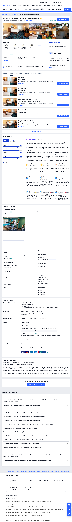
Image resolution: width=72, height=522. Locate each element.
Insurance (60, 5)
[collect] (69, 505)
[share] (69, 509)
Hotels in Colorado (32, 471)
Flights (14, 5)
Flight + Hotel (46, 5)
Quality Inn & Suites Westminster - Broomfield (16, 506)
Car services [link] (26, 5)
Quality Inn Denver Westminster (34, 506)
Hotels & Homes (6, 5)
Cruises (53, 5)
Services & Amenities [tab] (30, 73)
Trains (19, 5)
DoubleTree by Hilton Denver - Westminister (16, 504)
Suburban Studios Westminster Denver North (36, 504)
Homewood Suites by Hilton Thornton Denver (21, 501)
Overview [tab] (5, 73)
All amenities (5, 60)
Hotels (13, 471)
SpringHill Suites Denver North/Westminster (51, 506)
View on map (52, 67)
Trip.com (9, 471)
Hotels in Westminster (42, 471)
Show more (5, 67)
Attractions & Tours (36, 5)
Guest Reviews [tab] (19, 73)
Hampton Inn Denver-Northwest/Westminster (42, 501)
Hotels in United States (22, 471)
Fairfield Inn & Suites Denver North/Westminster (21, 18)
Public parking (7, 211)
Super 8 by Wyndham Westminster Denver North (39, 509)
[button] (50, 2)
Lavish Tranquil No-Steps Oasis (13, 515)
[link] (44, 2)
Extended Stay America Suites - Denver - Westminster (18, 512)
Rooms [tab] (11, 73)
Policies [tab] (40, 73)
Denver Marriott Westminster (57, 509)
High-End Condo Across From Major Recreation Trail (42, 512)
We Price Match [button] (52, 20)
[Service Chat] (69, 514)
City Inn (8, 501)
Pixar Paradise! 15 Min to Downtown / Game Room (32, 515)
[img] (16, 31)
